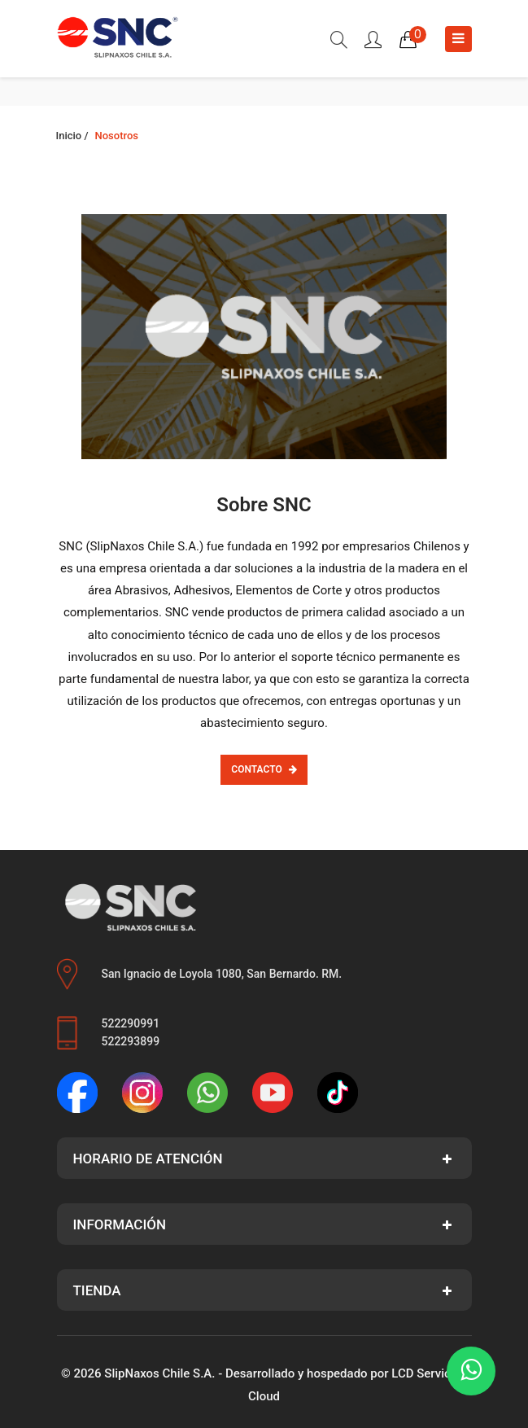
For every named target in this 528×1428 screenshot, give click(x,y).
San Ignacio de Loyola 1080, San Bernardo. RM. (222, 973)
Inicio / (72, 135)
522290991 (131, 1023)
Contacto (263, 769)
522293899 (131, 1041)
